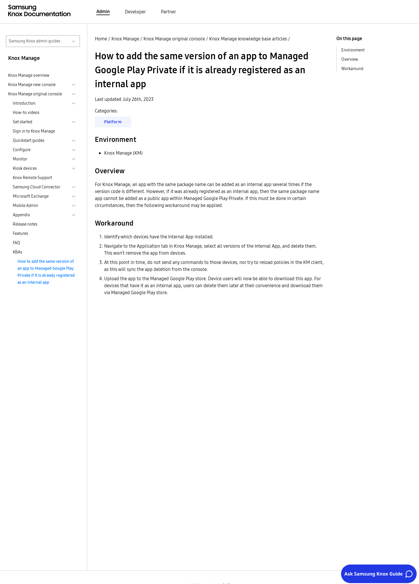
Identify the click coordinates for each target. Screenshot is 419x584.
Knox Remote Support (32, 178)
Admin (103, 11)
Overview (349, 59)
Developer (135, 11)
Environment (353, 50)
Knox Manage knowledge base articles (248, 38)
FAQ (16, 243)
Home (101, 38)
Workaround (352, 69)
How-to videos (26, 112)
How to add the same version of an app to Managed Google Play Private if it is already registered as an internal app (46, 271)
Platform (113, 122)
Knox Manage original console (174, 38)
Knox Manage (125, 38)
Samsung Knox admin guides (34, 41)
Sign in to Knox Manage (34, 131)
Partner (168, 11)
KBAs (17, 252)
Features (20, 233)
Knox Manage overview (28, 75)
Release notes (25, 224)
